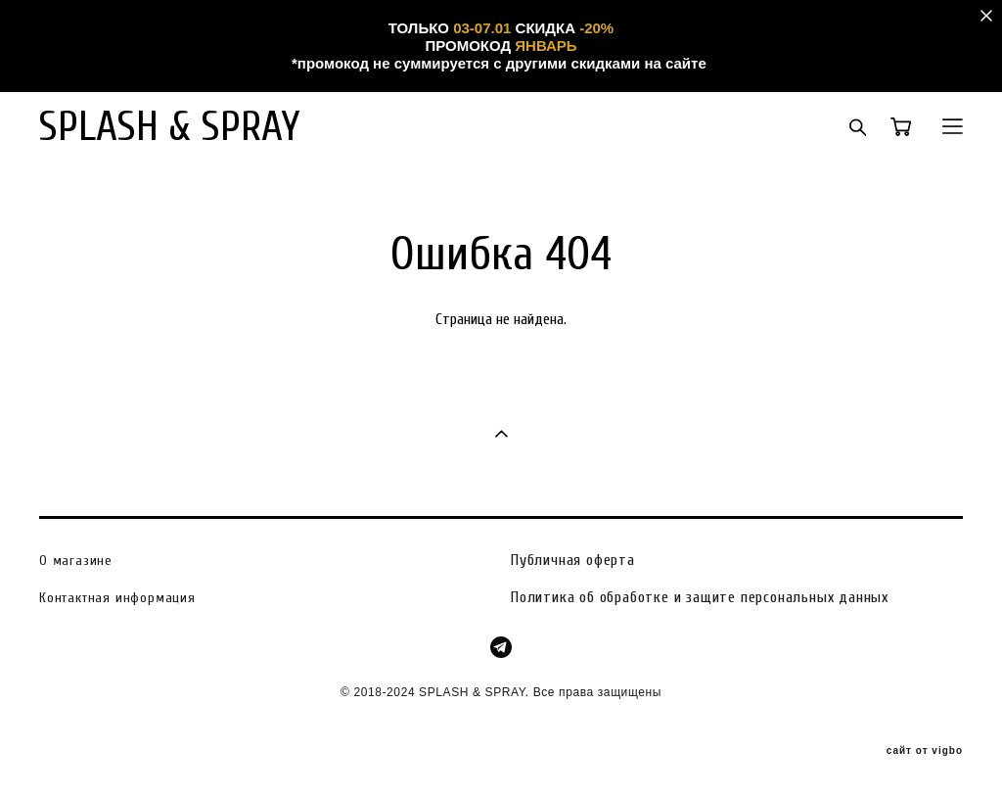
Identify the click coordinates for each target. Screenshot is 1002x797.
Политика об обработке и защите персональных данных (699, 597)
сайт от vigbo (925, 751)
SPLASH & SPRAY (169, 127)
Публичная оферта (573, 560)
